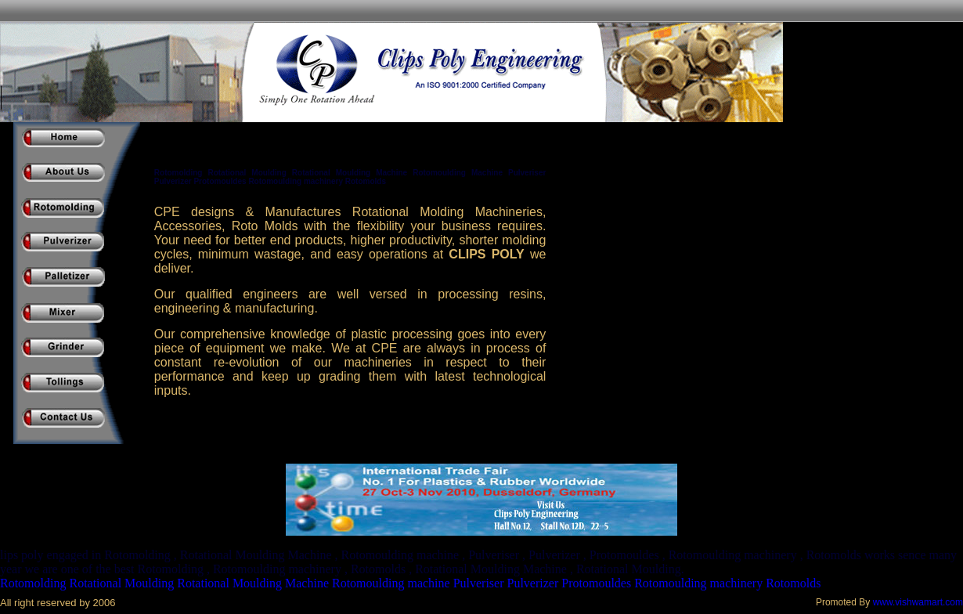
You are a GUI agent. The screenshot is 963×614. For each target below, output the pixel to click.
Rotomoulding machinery (698, 583)
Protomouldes (596, 583)
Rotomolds (793, 583)
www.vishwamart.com (918, 602)
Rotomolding (33, 583)
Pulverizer (533, 583)
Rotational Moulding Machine (253, 583)
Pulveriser (478, 583)
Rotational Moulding (121, 583)
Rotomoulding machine (391, 583)
